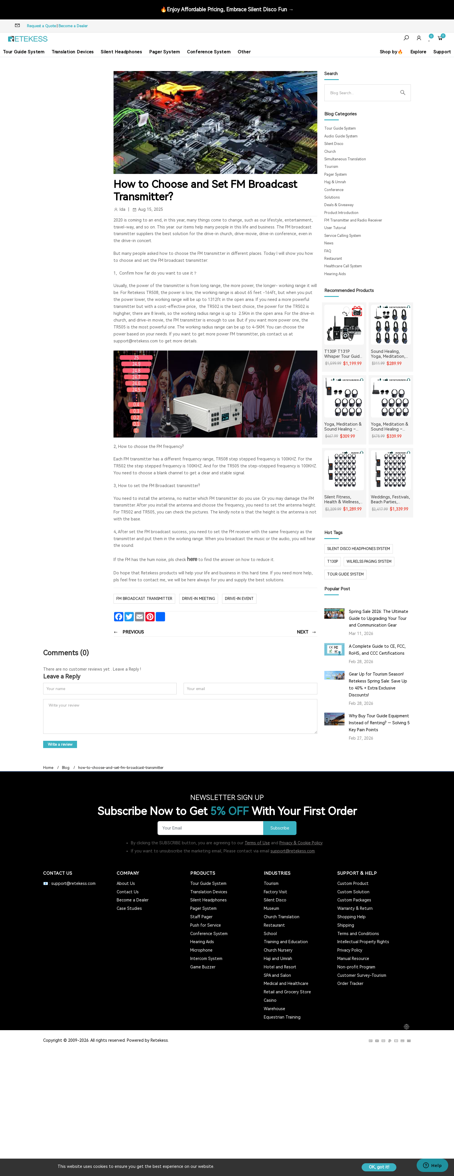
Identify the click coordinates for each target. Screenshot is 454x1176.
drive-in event (239, 598)
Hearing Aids (335, 274)
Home (48, 768)
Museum (271, 908)
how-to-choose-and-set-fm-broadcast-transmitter (121, 768)
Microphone (201, 950)
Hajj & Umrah (335, 182)
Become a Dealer (73, 26)
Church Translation (281, 916)
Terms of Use (257, 843)
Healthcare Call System (343, 266)
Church (330, 152)
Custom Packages (354, 900)
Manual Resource (353, 958)
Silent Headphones (121, 52)
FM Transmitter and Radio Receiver (353, 220)
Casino (270, 1000)
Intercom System (206, 958)
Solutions (332, 197)
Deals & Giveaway (339, 205)
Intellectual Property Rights (363, 941)
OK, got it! (379, 1167)
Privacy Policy (349, 950)
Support (442, 52)
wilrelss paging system (369, 562)
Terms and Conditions (358, 933)
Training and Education (286, 941)
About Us (126, 883)
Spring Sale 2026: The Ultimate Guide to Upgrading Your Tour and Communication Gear (378, 618)
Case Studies (129, 908)
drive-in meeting (198, 598)
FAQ (327, 251)
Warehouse (274, 1008)
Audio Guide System (341, 136)
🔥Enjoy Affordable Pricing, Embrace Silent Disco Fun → (227, 9)
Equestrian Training (282, 1017)
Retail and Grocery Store (287, 992)
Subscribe (279, 828)
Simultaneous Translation (345, 159)
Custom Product (353, 883)
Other (244, 52)
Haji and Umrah (278, 958)
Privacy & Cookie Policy (301, 843)
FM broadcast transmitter (144, 598)
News (328, 243)
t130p (332, 562)
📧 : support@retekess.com (69, 883)
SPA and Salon (277, 975)
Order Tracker (350, 983)
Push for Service (205, 925)
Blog (65, 768)
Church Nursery (278, 950)
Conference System (209, 52)
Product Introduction (341, 213)
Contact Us (128, 892)
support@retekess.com (292, 851)
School (270, 933)
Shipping (345, 925)
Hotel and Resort (280, 967)
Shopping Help (351, 916)
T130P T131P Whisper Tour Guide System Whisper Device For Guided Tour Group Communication (343, 354)
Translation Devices (73, 52)
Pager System (164, 52)
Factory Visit (275, 892)
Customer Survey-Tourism (361, 975)
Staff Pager (201, 916)
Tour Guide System (24, 52)
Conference (333, 190)
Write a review (60, 744)
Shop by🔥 (391, 52)
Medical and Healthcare (286, 983)
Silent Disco (333, 144)
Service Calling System (342, 236)
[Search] (362, 93)
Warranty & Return (355, 908)
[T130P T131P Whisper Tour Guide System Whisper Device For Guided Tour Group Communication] (344, 325)
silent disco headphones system (358, 549)
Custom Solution (353, 892)
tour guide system (345, 574)
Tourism (331, 167)
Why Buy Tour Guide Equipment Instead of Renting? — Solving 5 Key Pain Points (379, 723)
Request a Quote (41, 26)
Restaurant (333, 259)
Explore (418, 52)
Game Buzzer (202, 967)
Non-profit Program (356, 967)
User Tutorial (335, 228)
